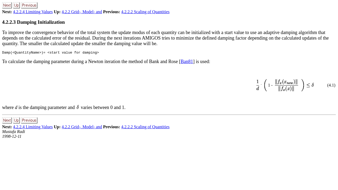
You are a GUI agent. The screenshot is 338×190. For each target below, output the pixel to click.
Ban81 (187, 62)
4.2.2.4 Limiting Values (33, 12)
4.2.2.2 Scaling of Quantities (145, 12)
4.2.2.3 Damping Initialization (33, 22)
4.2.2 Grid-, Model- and (82, 12)
